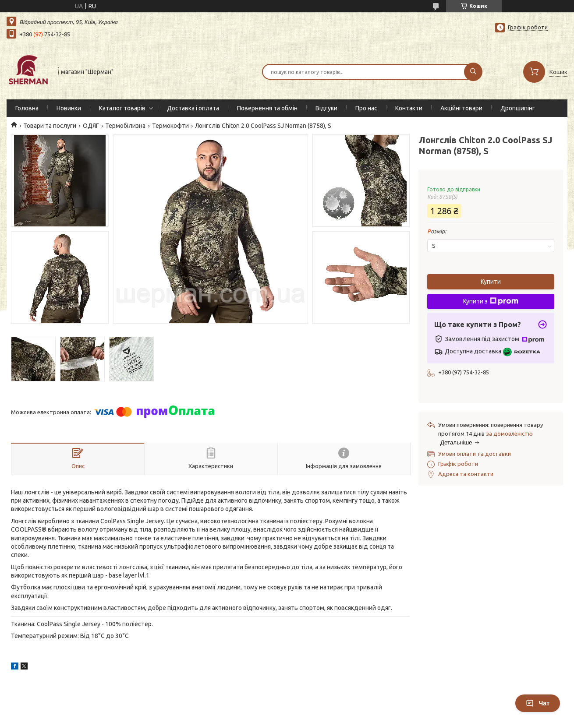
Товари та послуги (49, 125)
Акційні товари (461, 108)
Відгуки (326, 108)
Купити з (490, 301)
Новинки (69, 108)
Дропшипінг (517, 108)
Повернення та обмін (267, 108)
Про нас (366, 108)
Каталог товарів (122, 108)
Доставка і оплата (193, 108)
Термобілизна (125, 125)
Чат (537, 703)
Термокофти (170, 125)
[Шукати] (473, 72)
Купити (491, 281)
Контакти (408, 108)
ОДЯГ (91, 125)
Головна (27, 108)
